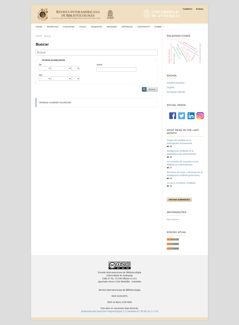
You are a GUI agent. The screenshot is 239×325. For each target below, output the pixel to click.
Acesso (199, 9)
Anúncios (52, 26)
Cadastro (69, 26)
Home (39, 26)
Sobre (158, 26)
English (170, 87)
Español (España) (175, 82)
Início (39, 36)
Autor (100, 64)
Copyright (143, 26)
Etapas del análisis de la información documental (179, 142)
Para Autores (173, 219)
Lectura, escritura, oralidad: (181, 182)
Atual (82, 26)
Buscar (152, 89)
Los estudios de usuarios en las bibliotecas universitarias (182, 163)
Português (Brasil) (176, 91)
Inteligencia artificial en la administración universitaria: (182, 152)
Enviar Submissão (179, 199)
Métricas (127, 26)
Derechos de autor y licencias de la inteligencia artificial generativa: (185, 174)
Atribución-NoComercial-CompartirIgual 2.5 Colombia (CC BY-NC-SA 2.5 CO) (119, 311)
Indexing (112, 26)
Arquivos (96, 26)
